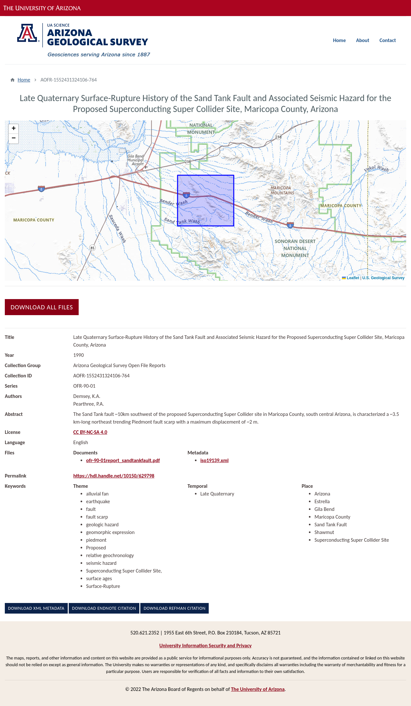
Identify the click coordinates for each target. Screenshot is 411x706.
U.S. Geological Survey (384, 278)
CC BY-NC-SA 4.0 (90, 432)
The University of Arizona (257, 689)
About (362, 40)
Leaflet (350, 278)
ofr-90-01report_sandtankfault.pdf (123, 460)
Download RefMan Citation (175, 608)
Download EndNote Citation (104, 608)
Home (339, 40)
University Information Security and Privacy (205, 645)
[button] (13, 129)
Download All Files (42, 307)
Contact (388, 40)
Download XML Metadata (36, 608)
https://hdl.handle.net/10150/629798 (113, 476)
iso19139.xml (214, 460)
